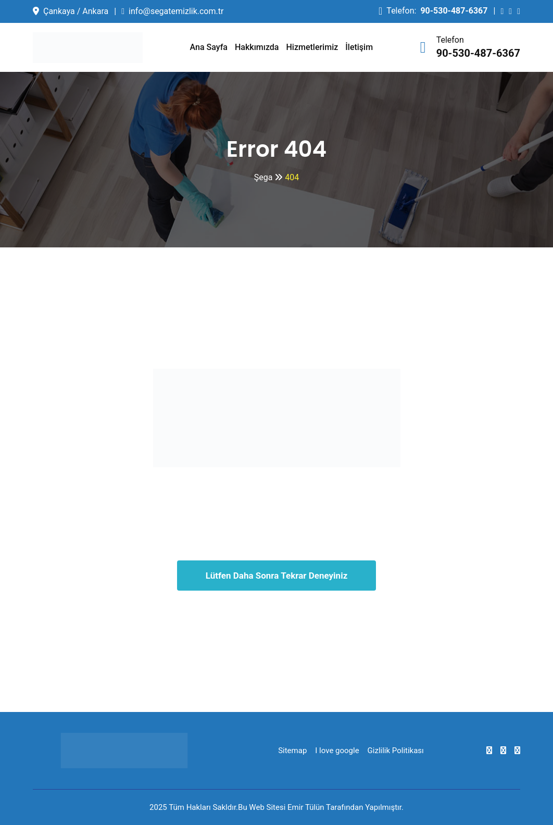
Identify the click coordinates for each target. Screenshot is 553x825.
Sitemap (292, 750)
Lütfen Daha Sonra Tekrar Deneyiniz (277, 575)
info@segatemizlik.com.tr (176, 11)
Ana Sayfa (209, 47)
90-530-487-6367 (453, 11)
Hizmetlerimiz (312, 47)
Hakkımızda (257, 47)
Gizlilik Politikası (396, 750)
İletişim (359, 47)
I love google (337, 750)
